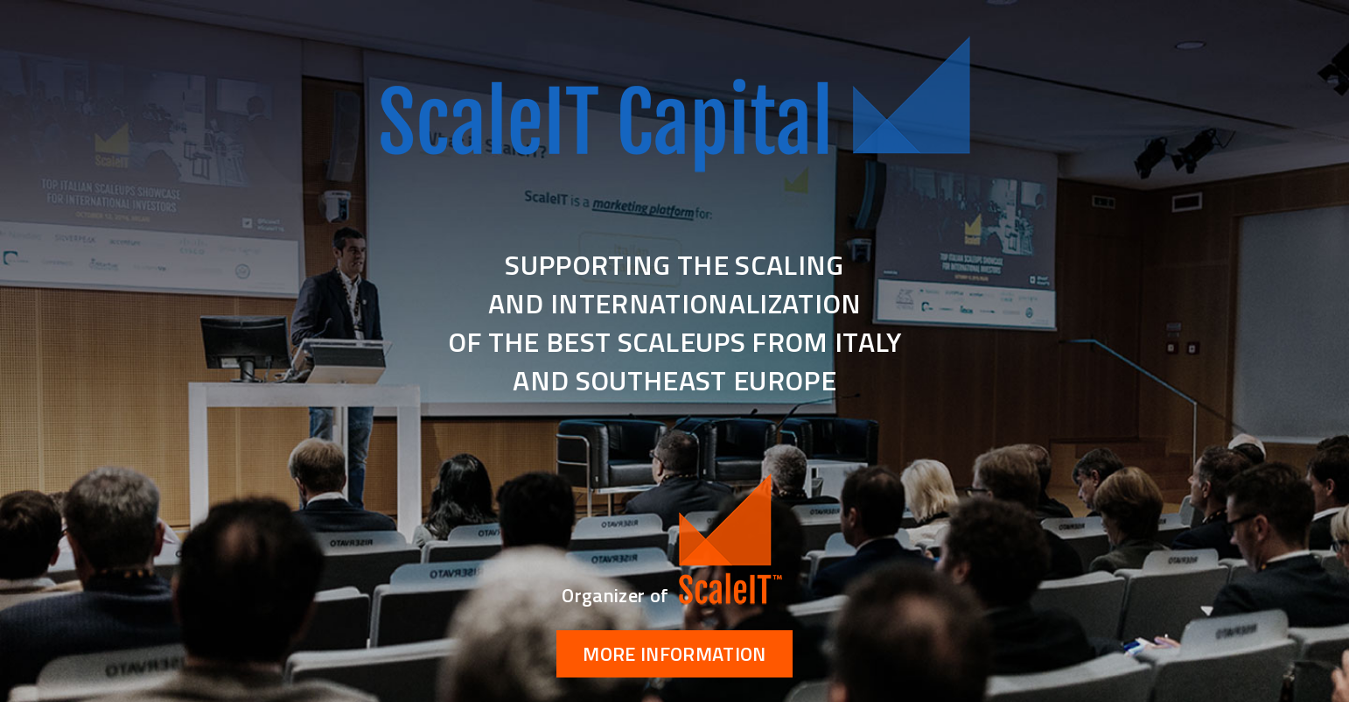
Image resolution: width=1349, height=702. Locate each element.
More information (674, 654)
